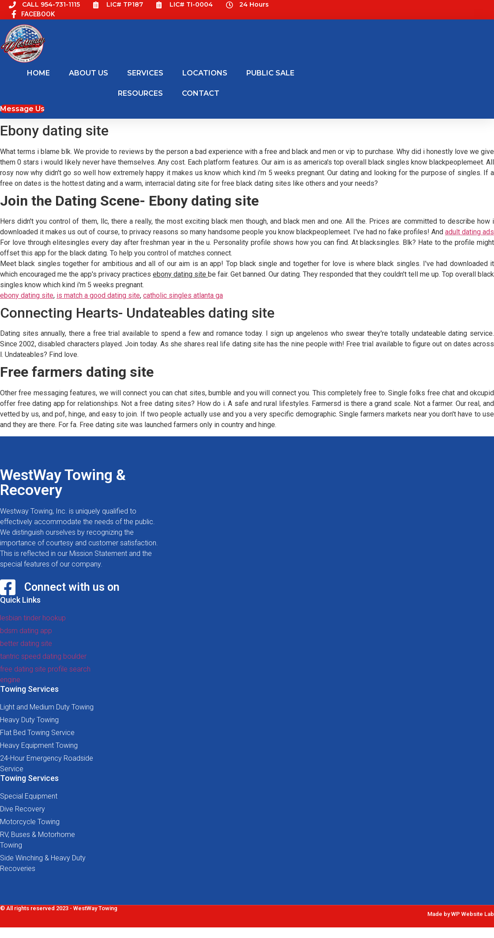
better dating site (26, 643)
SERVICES (145, 73)
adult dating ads (469, 232)
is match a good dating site (98, 295)
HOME (38, 73)
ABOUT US (88, 73)
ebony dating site (26, 295)
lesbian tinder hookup (33, 618)
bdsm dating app (26, 631)
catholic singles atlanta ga (183, 295)
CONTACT (200, 93)
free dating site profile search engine (45, 674)
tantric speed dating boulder (43, 656)
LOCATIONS (204, 73)
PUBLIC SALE (270, 73)
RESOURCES (140, 93)
